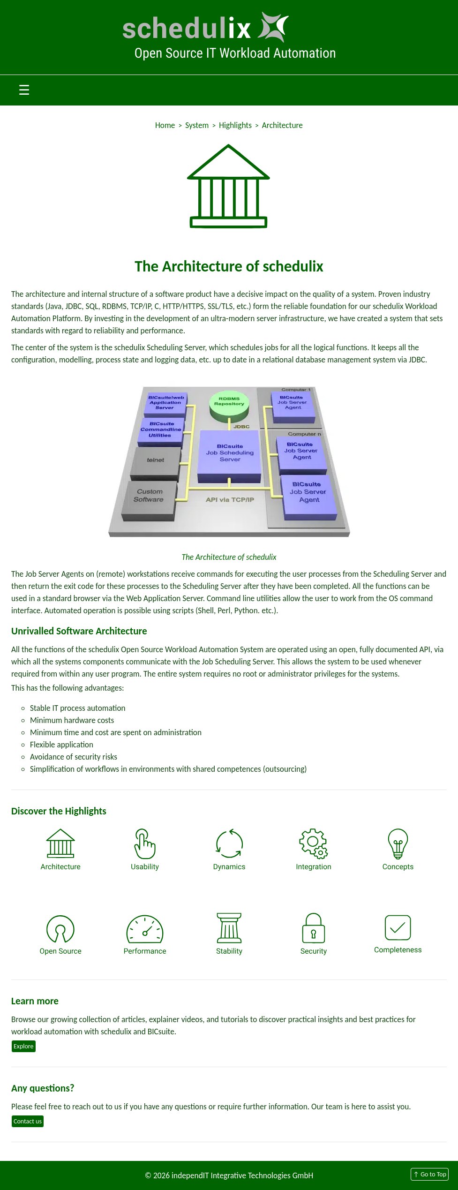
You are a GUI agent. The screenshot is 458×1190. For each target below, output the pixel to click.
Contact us (28, 1121)
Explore (24, 1046)
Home (165, 125)
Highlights (235, 125)
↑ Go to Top (429, 1174)
